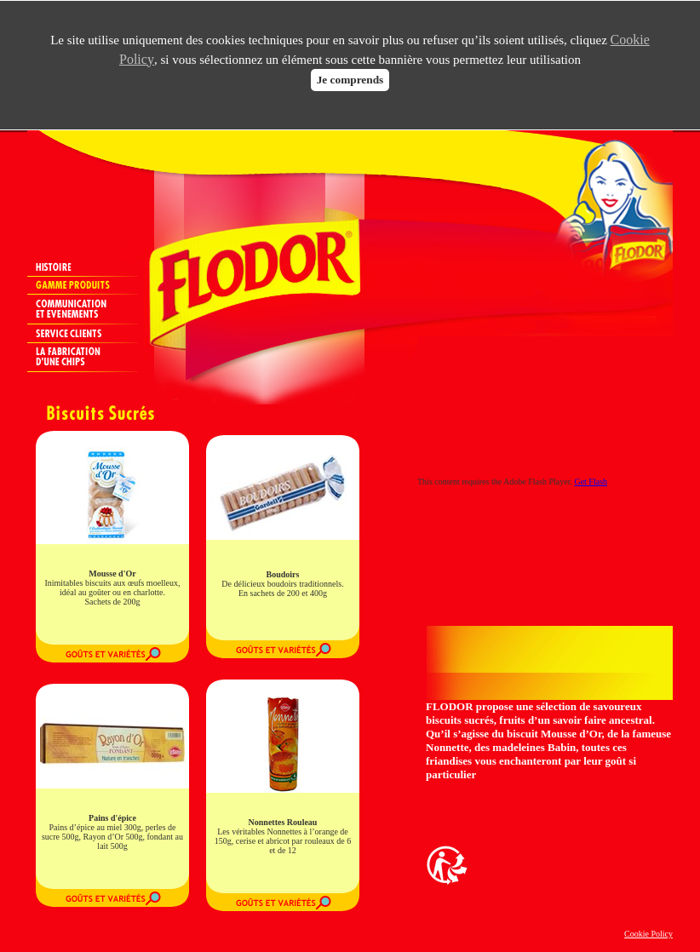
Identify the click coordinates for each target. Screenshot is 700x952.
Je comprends (350, 79)
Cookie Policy (648, 933)
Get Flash (590, 481)
